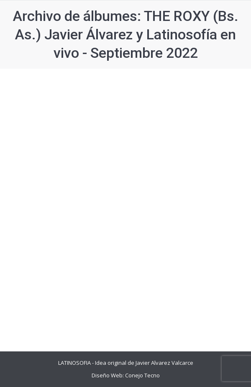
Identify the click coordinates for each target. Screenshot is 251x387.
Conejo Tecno (142, 375)
